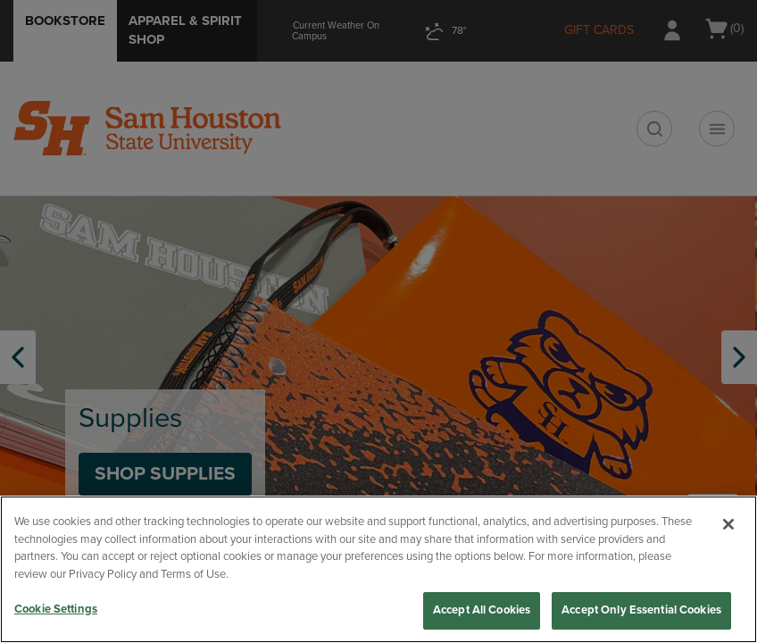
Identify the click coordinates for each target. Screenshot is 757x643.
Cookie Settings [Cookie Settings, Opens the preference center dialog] (55, 609)
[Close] (728, 524)
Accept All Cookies (481, 610)
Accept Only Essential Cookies (641, 610)
